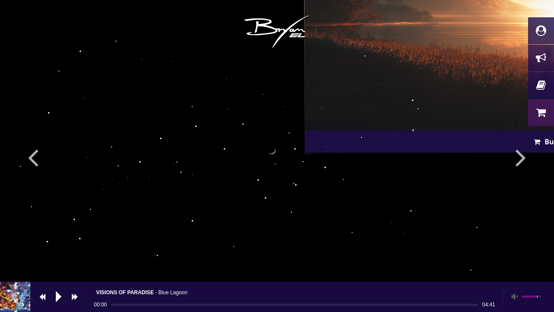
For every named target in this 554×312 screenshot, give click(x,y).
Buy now (283, 232)
